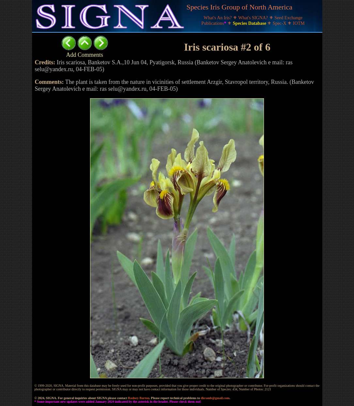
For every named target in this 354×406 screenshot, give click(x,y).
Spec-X (280, 23)
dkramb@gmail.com (215, 398)
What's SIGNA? (253, 17)
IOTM (299, 23)
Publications (214, 23)
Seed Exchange (288, 17)
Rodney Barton (138, 398)
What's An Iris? (218, 17)
